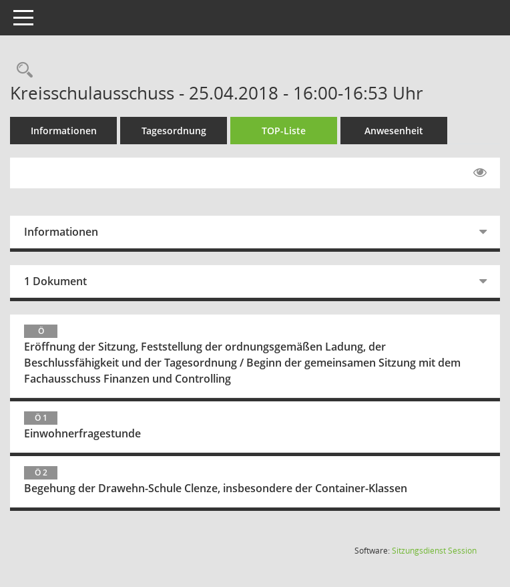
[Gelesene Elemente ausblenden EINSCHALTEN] (480, 173)
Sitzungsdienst (434, 550)
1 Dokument (55, 281)
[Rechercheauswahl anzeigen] (21, 70)
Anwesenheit (393, 130)
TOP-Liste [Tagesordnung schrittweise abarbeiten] (284, 130)
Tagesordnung (174, 130)
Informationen (64, 130)
